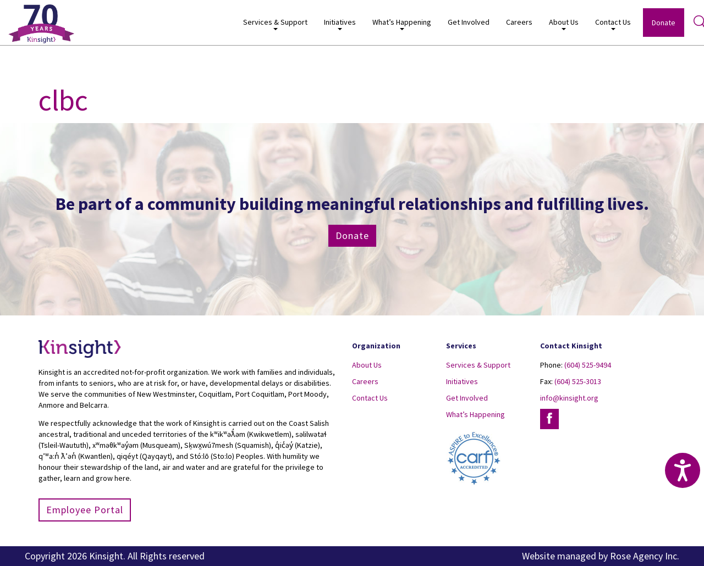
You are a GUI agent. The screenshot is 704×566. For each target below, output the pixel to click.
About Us (564, 24)
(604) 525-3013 (577, 381)
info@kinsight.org (569, 398)
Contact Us (613, 24)
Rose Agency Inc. (644, 556)
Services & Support (275, 24)
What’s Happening (401, 24)
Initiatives (340, 24)
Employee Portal (84, 509)
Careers (519, 22)
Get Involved (469, 22)
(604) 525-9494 (587, 365)
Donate (663, 22)
